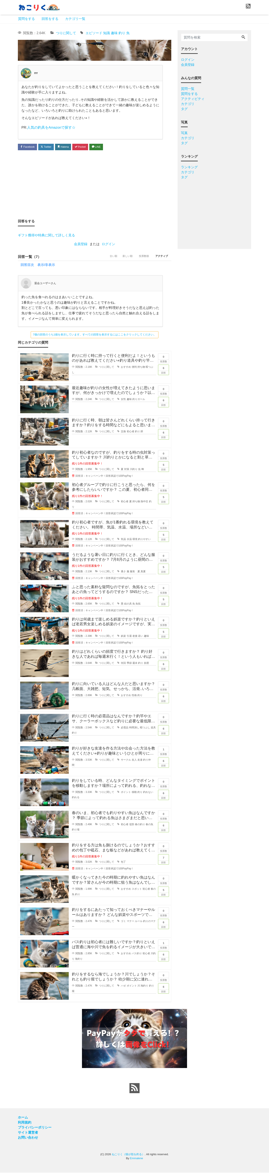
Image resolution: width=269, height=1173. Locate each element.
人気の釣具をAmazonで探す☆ (50, 127)
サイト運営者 (28, 1133)
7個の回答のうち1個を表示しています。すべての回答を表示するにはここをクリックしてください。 (94, 335)
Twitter (48, 146)
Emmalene (136, 1158)
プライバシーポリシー (34, 1128)
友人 (134, 760)
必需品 (124, 728)
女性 (123, 399)
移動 (134, 792)
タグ (184, 109)
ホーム (23, 1118)
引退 (129, 636)
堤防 (131, 824)
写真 (184, 133)
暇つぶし (145, 728)
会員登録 (80, 244)
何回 (123, 663)
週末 (134, 663)
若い (140, 636)
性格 (134, 695)
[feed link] (134, 1089)
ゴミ (123, 921)
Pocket (86, 146)
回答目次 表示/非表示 (38, 265)
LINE (104, 146)
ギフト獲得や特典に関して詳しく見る (46, 235)
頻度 (146, 663)
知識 (106, 33)
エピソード (94, 33)
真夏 (143, 572)
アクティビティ (192, 99)
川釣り (133, 469)
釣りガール (138, 399)
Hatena (67, 146)
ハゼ (123, 986)
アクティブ (160, 257)
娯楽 (123, 636)
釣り (122, 33)
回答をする (50, 19)
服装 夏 (135, 572)
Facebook (28, 146)
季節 (129, 663)
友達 (139, 760)
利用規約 (24, 1123)
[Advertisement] (94, 184)
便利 (134, 367)
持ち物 (141, 367)
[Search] (243, 37)
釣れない (148, 792)
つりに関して (66, 33)
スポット (137, 889)
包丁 (123, 862)
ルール (138, 921)
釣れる (75, 797)
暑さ (123, 572)
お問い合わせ (28, 1138)
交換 (123, 432)
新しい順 (122, 257)
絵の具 (128, 604)
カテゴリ (187, 104)
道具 (153, 728)
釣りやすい (144, 539)
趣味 (114, 33)
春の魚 (149, 824)
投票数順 (141, 257)
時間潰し (134, 728)
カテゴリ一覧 (75, 19)
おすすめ (126, 367)
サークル (126, 760)
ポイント (126, 792)
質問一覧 (187, 89)
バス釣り (137, 954)
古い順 (105, 257)
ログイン (108, 244)
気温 (123, 539)
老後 (134, 636)
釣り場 (75, 830)
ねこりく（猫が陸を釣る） (128, 1154)
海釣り (79, 959)
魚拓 (138, 604)
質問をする (26, 19)
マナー (130, 921)
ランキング (189, 167)
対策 (126, 469)
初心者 (130, 432)
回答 (163, 370)
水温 (129, 539)
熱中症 (144, 502)
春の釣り (140, 824)
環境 (134, 539)
